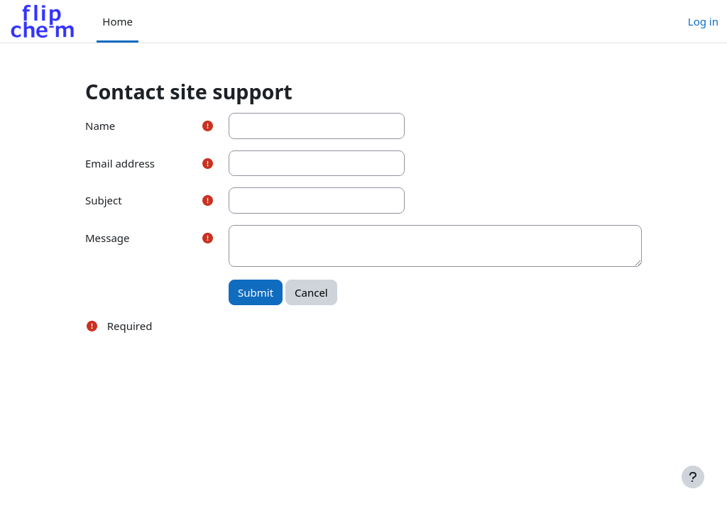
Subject (103, 200)
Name (100, 126)
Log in (703, 21)
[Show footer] (693, 477)
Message (107, 238)
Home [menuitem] (117, 21)
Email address (120, 163)
